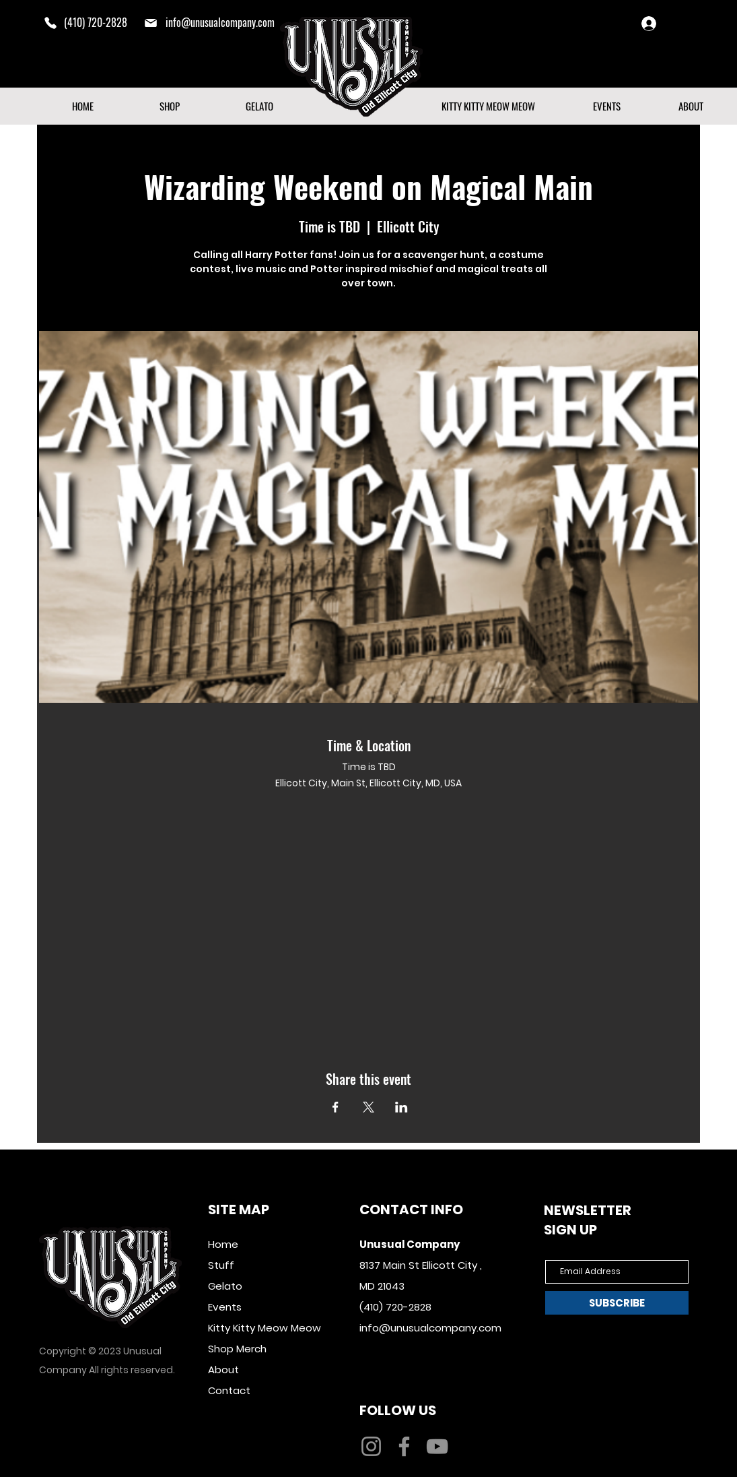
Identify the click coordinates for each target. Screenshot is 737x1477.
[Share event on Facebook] (335, 1107)
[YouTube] (437, 1446)
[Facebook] (404, 1446)
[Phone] (50, 23)
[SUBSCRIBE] (617, 1303)
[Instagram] (371, 1446)
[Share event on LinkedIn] (401, 1107)
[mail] (151, 23)
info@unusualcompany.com (220, 22)
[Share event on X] (368, 1107)
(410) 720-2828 (395, 1307)
